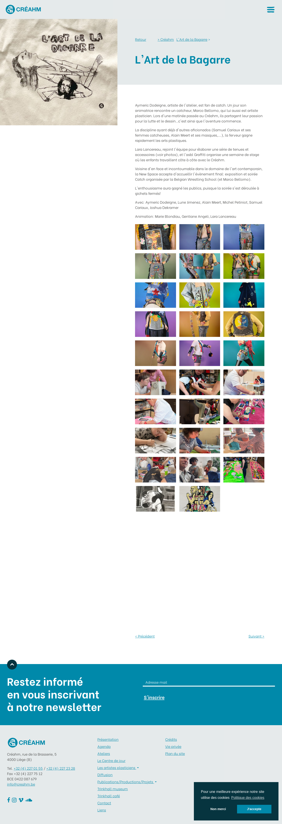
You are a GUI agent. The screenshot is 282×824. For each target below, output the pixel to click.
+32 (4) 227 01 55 (28, 768)
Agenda (104, 746)
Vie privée (173, 746)
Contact (104, 802)
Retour (140, 39)
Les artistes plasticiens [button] (116, 767)
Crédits (171, 739)
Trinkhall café (108, 795)
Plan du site (175, 753)
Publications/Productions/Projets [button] (125, 781)
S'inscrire (154, 697)
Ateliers (103, 753)
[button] (270, 10)
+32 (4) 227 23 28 (60, 768)
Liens (101, 809)
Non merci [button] (218, 809)
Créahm (166, 39)
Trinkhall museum (112, 788)
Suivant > (256, 635)
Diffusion (105, 774)
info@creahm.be (21, 783)
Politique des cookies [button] (247, 798)
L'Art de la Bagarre (191, 39)
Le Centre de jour (111, 760)
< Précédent (145, 635)
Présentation (108, 739)
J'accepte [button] (254, 809)
